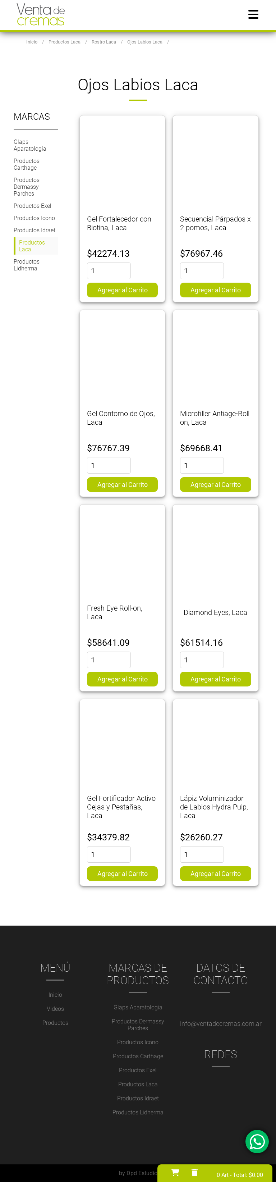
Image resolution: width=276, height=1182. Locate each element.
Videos (55, 1008)
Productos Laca (32, 246)
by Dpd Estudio (138, 1173)
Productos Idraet (34, 230)
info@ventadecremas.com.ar (221, 1023)
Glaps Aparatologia (30, 145)
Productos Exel (32, 205)
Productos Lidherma (27, 265)
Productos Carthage (27, 164)
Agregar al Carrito (122, 290)
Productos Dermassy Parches (27, 187)
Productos (55, 1022)
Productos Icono (34, 218)
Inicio (55, 994)
